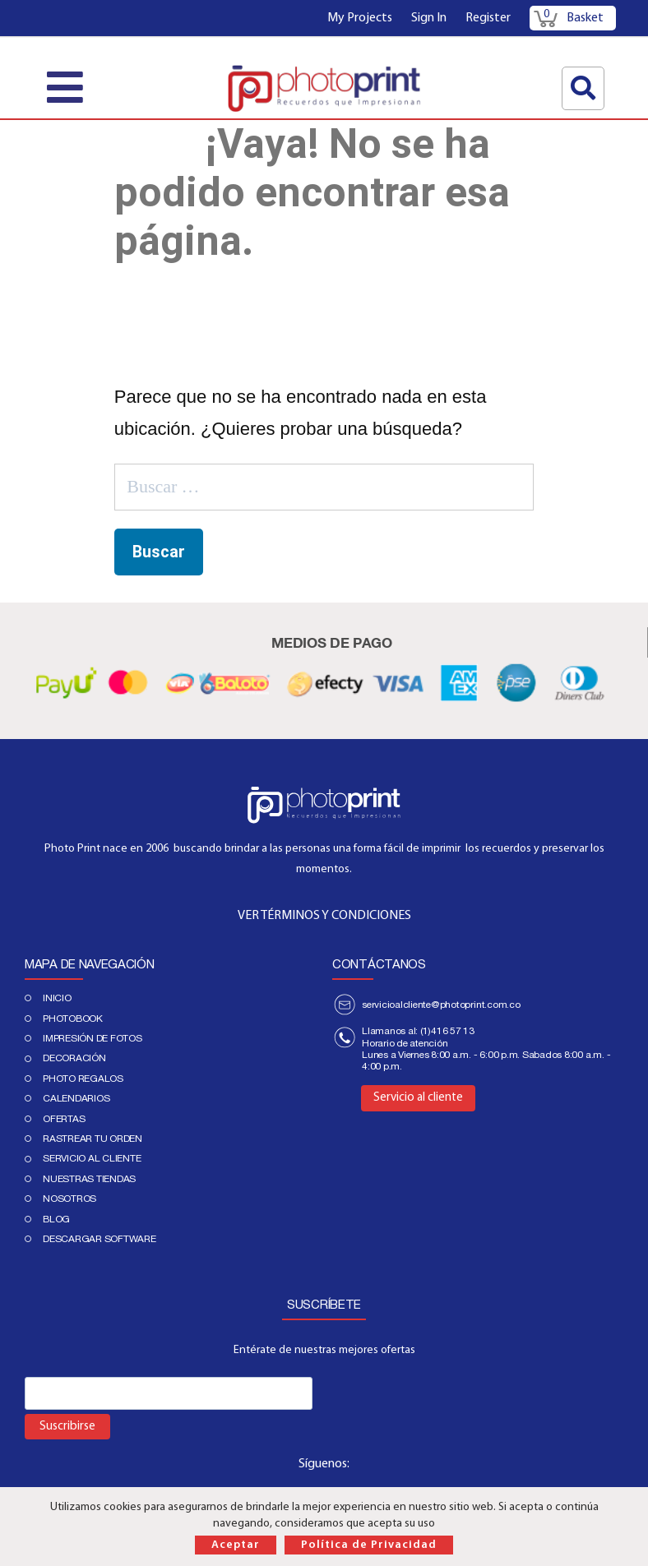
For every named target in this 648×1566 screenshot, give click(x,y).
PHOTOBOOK (73, 1018)
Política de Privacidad (369, 1545)
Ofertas (64, 1119)
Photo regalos (83, 1078)
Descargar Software (99, 1239)
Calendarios (76, 1098)
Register (488, 18)
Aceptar (235, 1545)
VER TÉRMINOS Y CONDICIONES (324, 915)
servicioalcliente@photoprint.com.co (441, 1004)
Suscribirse (67, 1426)
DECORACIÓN (74, 1058)
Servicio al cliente (92, 1158)
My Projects (359, 18)
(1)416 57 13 (447, 1031)
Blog (56, 1219)
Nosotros (69, 1198)
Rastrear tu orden (92, 1138)
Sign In (429, 18)
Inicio (57, 998)
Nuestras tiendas (89, 1179)
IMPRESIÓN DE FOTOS (92, 1038)
